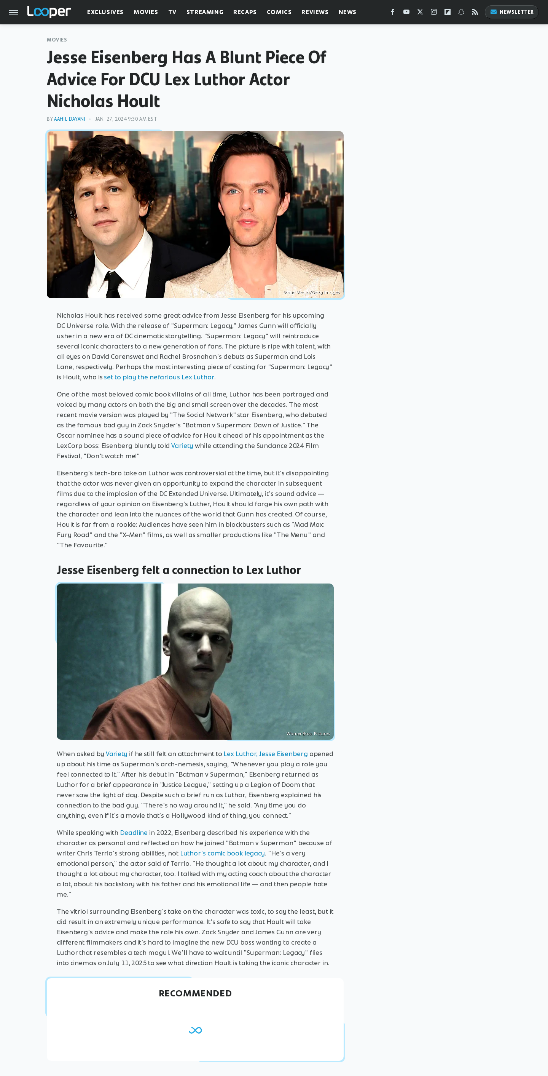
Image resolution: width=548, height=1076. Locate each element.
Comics (279, 12)
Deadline (134, 832)
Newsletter (512, 12)
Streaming (204, 12)
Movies (146, 12)
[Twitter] (420, 13)
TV (172, 12)
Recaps (245, 12)
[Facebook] (393, 13)
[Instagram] (434, 13)
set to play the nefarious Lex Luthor (159, 377)
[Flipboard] (447, 13)
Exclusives (105, 12)
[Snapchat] (461, 13)
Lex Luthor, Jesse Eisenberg (265, 753)
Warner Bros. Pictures (308, 733)
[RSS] (475, 13)
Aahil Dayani (69, 119)
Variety (182, 445)
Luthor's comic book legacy (222, 853)
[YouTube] (406, 13)
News (348, 12)
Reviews (314, 12)
